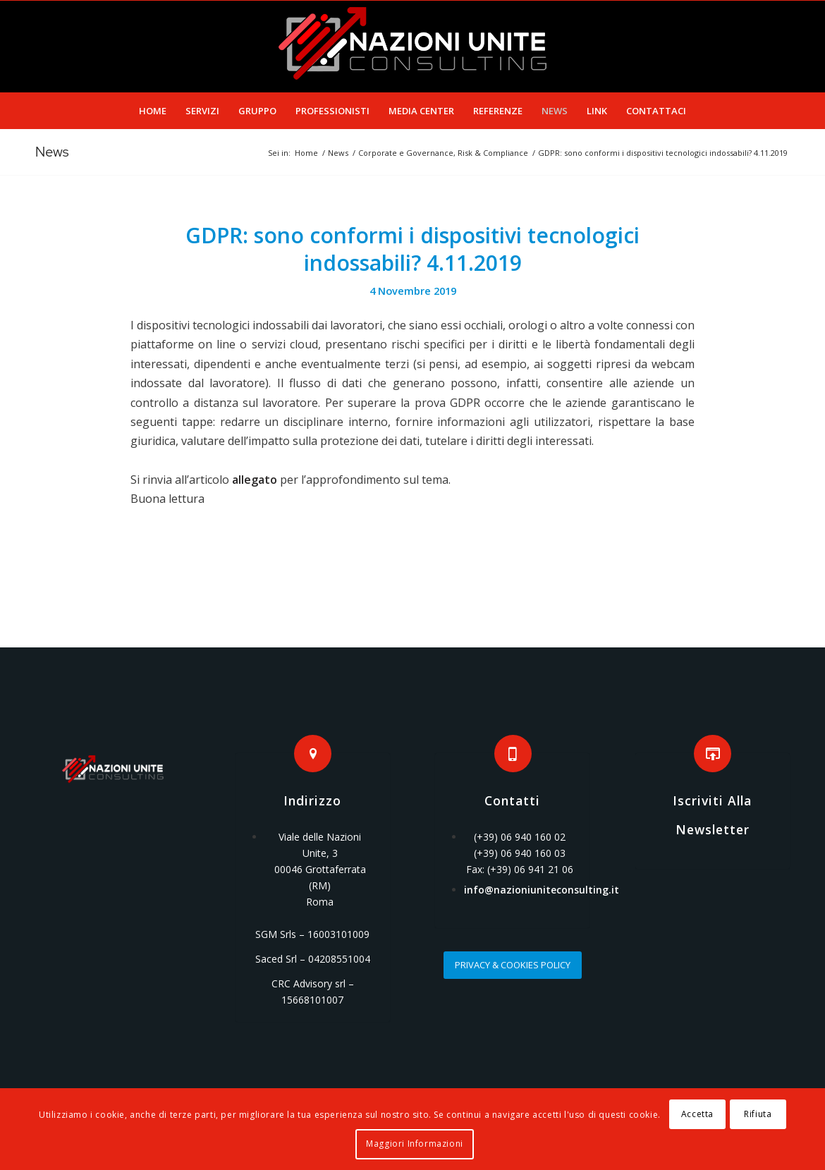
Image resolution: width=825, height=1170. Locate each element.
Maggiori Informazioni (414, 1144)
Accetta (697, 1114)
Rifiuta (757, 1114)
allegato (254, 479)
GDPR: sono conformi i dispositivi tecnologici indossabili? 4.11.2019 (412, 249)
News (52, 151)
